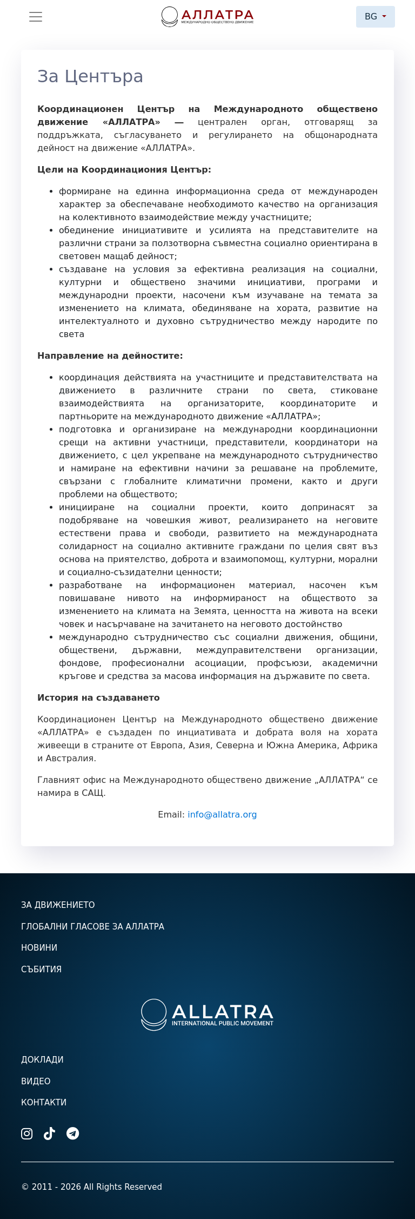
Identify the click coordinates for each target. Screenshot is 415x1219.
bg (372, 16)
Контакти (43, 1103)
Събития (41, 969)
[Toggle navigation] (35, 16)
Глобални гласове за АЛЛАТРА (92, 927)
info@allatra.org (222, 814)
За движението (58, 905)
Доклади (42, 1060)
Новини (39, 948)
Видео (36, 1081)
